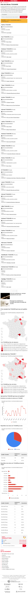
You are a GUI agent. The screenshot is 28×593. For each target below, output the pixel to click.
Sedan (8, 81)
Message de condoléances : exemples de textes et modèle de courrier (18, 302)
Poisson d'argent (5, 567)
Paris (7, 41)
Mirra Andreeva (5, 558)
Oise (10, 32)
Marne (12, 238)
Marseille (9, 93)
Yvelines (12, 102)
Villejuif (8, 69)
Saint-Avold (9, 141)
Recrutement (14, 576)
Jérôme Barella (5, 566)
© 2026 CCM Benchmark (14, 579)
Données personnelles (20, 576)
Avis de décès (6, 2)
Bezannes (9, 238)
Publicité (20, 575)
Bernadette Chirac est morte (8, 553)
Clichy (8, 214)
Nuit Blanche (4, 564)
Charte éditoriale (16, 575)
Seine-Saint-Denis (14, 44)
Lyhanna (4, 555)
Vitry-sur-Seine (10, 117)
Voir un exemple (22, 540)
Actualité (4, 540)
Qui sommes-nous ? (5, 575)
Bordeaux (9, 262)
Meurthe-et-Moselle (21, 178)
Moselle (13, 141)
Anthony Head (5, 560)
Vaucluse (12, 250)
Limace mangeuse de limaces (8, 569)
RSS (10, 576)
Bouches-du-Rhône (15, 93)
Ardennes (12, 81)
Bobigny (8, 44)
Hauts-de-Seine (13, 214)
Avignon (8, 250)
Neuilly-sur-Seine (10, 274)
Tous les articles (6, 576)
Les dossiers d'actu (6, 543)
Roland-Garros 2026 (6, 556)
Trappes (8, 102)
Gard (10, 57)
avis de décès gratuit (15, 20)
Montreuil (9, 226)
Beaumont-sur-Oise (11, 105)
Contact (24, 575)
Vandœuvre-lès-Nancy (11, 178)
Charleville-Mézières (11, 153)
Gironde (13, 262)
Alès (8, 57)
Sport (3, 541)
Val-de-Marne (13, 69)
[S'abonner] (14, 545)
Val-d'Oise (17, 105)
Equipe (11, 575)
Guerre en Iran (5, 563)
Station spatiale (5, 561)
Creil (8, 32)
